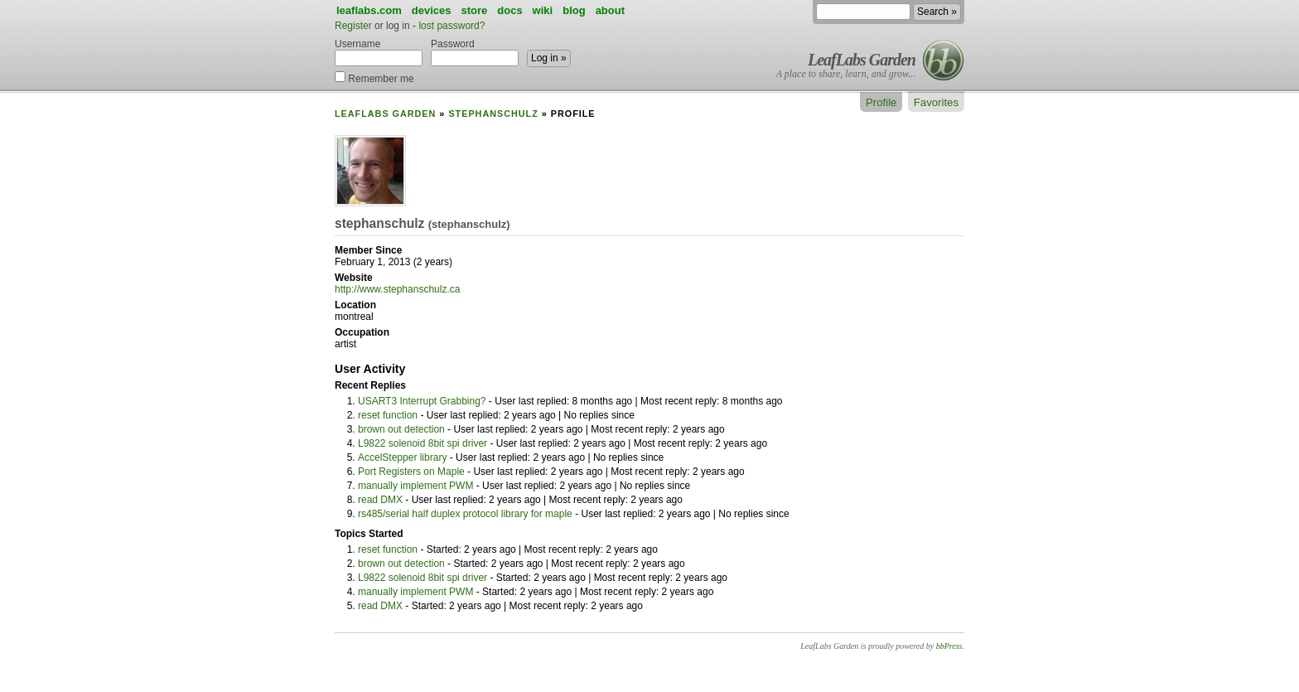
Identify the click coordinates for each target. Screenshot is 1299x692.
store (474, 10)
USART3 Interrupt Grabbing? (422, 401)
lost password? (451, 25)
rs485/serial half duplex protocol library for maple (465, 514)
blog (574, 10)
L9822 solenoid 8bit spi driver (422, 443)
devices (432, 10)
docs (509, 10)
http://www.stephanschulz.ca (397, 289)
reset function (388, 415)
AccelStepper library (402, 457)
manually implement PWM (415, 485)
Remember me (374, 77)
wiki (543, 10)
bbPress (949, 646)
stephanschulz (493, 114)
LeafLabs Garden (861, 60)
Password (475, 52)
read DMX (380, 500)
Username (379, 52)
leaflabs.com (369, 10)
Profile (881, 102)
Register (353, 25)
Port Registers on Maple (411, 471)
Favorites (936, 102)
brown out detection (401, 429)
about (610, 10)
